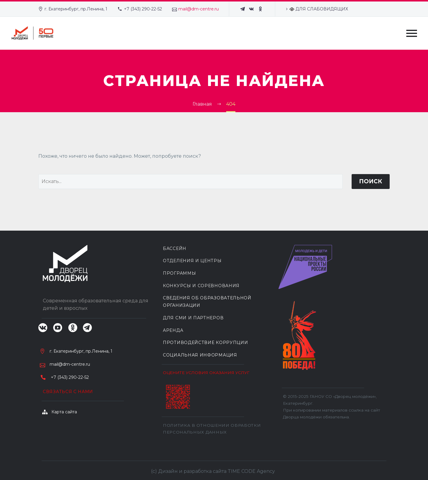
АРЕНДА (173, 330)
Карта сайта (64, 412)
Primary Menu (411, 33)
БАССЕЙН (174, 248)
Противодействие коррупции (205, 342)
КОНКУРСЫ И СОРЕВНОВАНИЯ (201, 285)
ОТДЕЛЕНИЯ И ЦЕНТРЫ (192, 260)
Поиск (370, 181)
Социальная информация (200, 355)
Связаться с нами (68, 391)
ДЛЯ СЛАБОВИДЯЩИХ (318, 9)
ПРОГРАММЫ (179, 273)
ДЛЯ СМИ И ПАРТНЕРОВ (193, 317)
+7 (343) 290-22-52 (143, 9)
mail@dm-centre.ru (198, 9)
